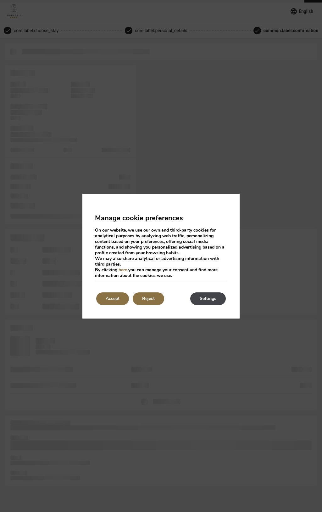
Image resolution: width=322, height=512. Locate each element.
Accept (112, 299)
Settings (208, 299)
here (123, 270)
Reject (148, 299)
